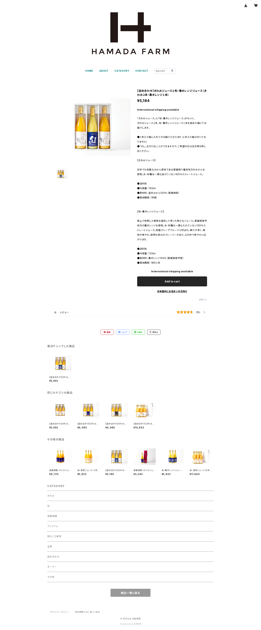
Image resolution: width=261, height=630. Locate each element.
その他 (50, 576)
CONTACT (141, 70)
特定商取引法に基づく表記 (87, 612)
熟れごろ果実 (54, 536)
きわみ (50, 495)
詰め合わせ (53, 556)
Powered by (130, 624)
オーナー (52, 566)
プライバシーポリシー (60, 612)
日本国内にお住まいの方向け (172, 291)
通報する (203, 299)
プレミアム (52, 526)
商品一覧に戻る (130, 593)
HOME (89, 70)
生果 (49, 546)
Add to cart (172, 281)
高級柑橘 (52, 516)
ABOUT (104, 70)
